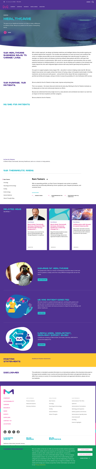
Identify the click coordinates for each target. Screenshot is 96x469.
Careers (6, 404)
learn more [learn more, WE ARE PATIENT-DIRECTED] (41, 313)
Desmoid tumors (38, 195)
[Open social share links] (5, 32)
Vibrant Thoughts (53, 414)
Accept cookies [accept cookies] (85, 449)
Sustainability (9, 401)
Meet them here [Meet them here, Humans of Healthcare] (42, 279)
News (5, 411)
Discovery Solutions (31, 406)
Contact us (8, 420)
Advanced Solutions (31, 403)
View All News (7, 211)
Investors (42, 6)
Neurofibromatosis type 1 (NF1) (56, 196)
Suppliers (7, 417)
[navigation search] (93, 2)
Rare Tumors (38, 179)
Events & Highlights (76, 422)
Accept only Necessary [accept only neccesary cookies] (85, 454)
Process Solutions (30, 401)
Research (26, 6)
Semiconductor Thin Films (78, 401)
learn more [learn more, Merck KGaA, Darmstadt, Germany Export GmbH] (41, 344)
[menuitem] (13, 7)
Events (6, 414)
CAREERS (88, 2)
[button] (4, 2)
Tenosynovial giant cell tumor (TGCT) (73, 196)
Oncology (51, 403)
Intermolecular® (76, 417)
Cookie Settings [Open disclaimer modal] (84, 458)
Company (12, 6)
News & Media (34, 6)
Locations (7, 424)
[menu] (27, 7)
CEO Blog (74, 419)
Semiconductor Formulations (79, 406)
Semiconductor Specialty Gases (79, 414)
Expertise (19, 6)
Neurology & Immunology (55, 406)
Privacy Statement (40, 465)
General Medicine (53, 411)
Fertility (51, 409)
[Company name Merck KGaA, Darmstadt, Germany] (5, 7)
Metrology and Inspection (78, 409)
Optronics (74, 403)
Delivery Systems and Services (79, 411)
